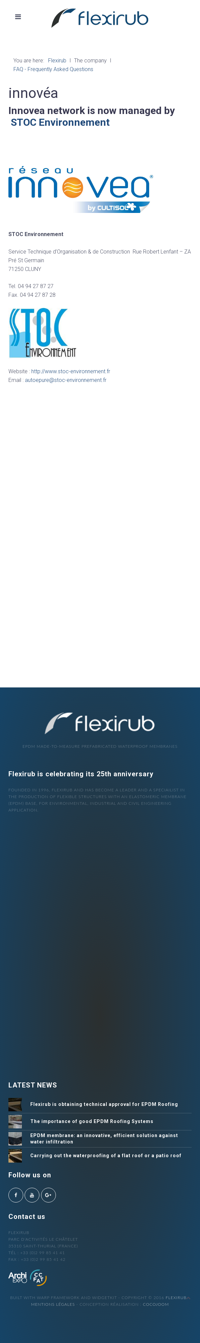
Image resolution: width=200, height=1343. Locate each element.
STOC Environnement (60, 122)
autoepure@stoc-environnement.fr (65, 380)
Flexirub (176, 1297)
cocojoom (156, 1304)
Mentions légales (53, 1304)
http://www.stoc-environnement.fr (71, 371)
